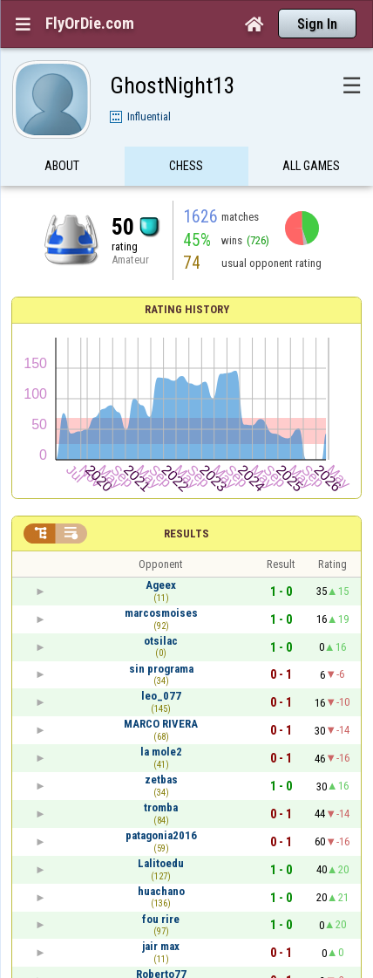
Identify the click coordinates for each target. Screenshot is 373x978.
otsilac (161, 640)
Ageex (161, 585)
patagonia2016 (161, 835)
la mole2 (161, 751)
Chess (186, 168)
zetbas (161, 779)
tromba (161, 807)
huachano (161, 891)
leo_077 (161, 695)
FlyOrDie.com (89, 23)
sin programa (161, 668)
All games (311, 168)
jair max (161, 946)
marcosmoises (161, 612)
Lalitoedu (161, 863)
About (61, 168)
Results (186, 533)
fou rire (161, 919)
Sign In (317, 24)
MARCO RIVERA (161, 723)
